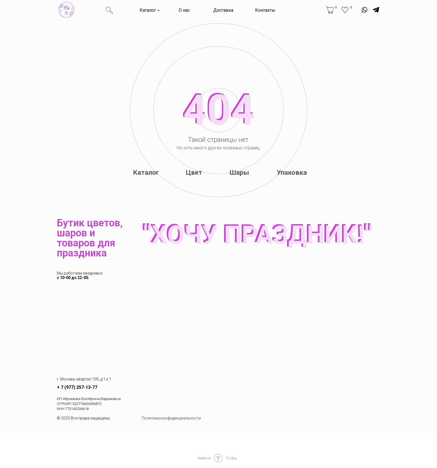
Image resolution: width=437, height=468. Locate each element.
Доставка (223, 10)
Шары (239, 172)
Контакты (265, 10)
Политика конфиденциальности (171, 418)
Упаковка (292, 172)
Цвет (194, 172)
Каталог (148, 10)
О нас (184, 10)
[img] (66, 10)
